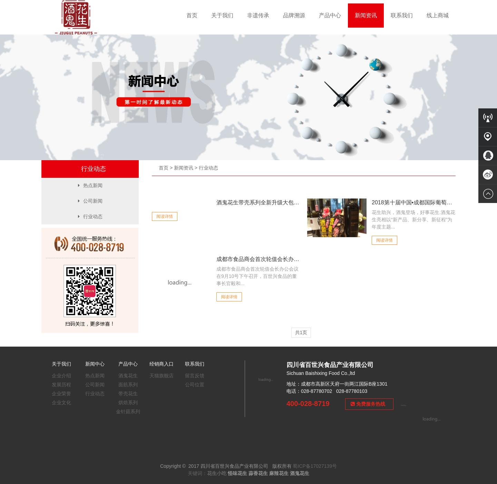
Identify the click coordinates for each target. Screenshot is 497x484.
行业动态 (208, 168)
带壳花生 (128, 393)
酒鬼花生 (128, 375)
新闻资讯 (366, 15)
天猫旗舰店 (161, 375)
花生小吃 (216, 473)
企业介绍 (61, 375)
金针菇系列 (128, 411)
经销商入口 (161, 364)
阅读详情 (164, 216)
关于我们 (222, 15)
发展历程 (61, 384)
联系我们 (402, 15)
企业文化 (61, 402)
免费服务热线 (368, 404)
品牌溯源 (294, 15)
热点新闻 (90, 185)
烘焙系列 (128, 402)
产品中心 (330, 15)
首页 (191, 15)
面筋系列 (128, 384)
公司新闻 (90, 201)
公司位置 (194, 384)
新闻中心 (95, 364)
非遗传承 (258, 15)
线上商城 (438, 15)
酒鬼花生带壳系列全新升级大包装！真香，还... (258, 202)
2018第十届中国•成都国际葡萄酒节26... (414, 202)
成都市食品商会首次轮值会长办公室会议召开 (258, 259)
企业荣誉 (61, 393)
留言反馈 (194, 375)
